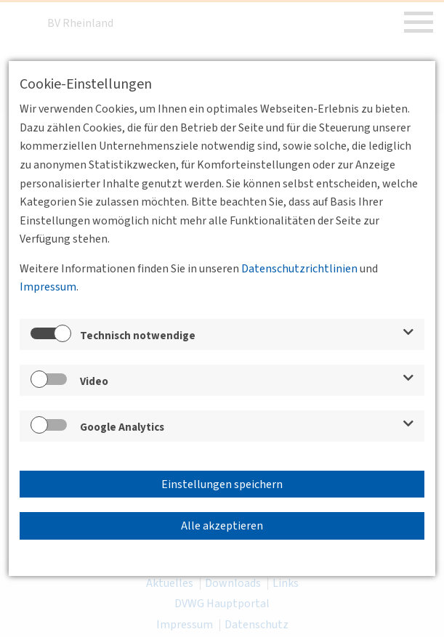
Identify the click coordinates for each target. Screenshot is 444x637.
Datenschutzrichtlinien (299, 269)
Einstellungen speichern (222, 484)
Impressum (48, 287)
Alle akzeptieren (222, 526)
